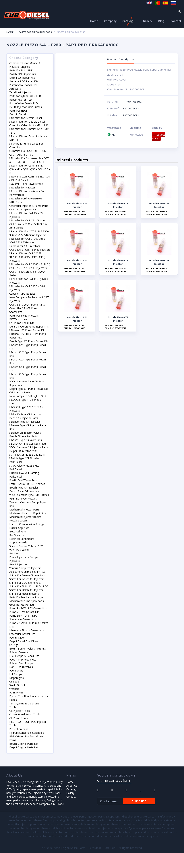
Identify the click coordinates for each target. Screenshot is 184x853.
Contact (176, 21)
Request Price (158, 136)
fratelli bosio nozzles (86, 832)
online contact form (114, 780)
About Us (71, 785)
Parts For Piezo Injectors (35, 32)
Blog (161, 21)
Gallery (147, 21)
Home (94, 21)
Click (112, 135)
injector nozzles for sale (55, 824)
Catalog (127, 21)
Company (110, 21)
